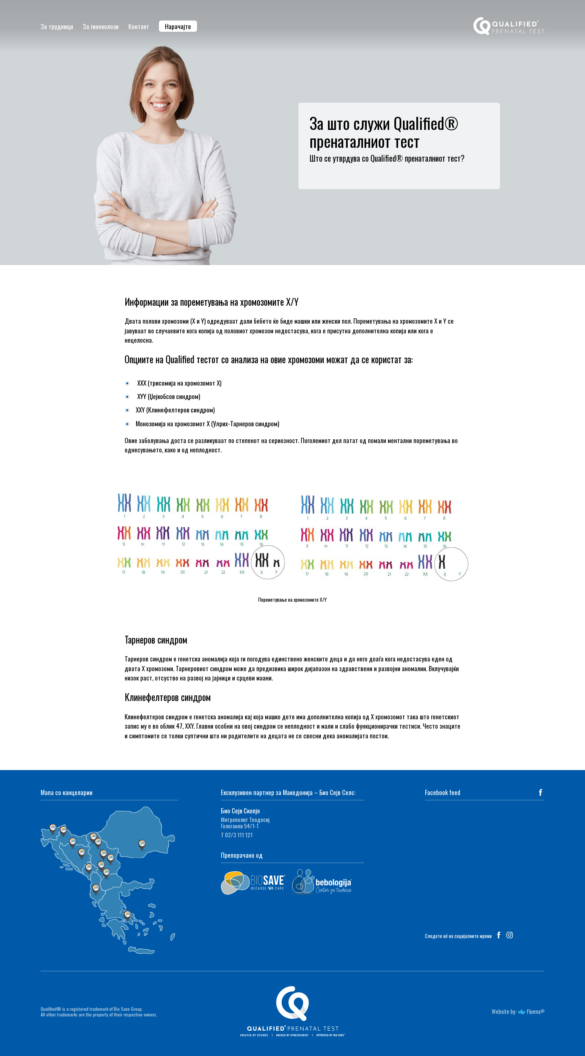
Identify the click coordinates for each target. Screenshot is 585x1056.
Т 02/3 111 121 (237, 835)
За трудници (57, 26)
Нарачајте (178, 26)
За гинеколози (101, 26)
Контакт (138, 26)
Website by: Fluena (516, 1011)
